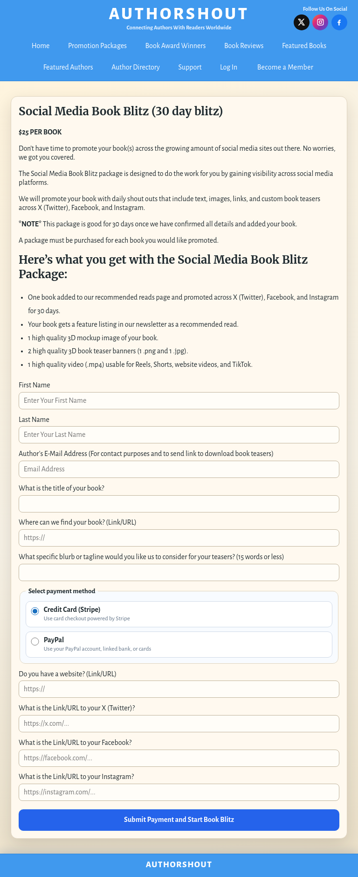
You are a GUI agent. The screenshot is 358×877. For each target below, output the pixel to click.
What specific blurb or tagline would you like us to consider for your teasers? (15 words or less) (151, 557)
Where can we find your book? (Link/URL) (78, 522)
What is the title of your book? (61, 488)
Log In (228, 67)
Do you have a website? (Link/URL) (68, 674)
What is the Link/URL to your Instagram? (76, 776)
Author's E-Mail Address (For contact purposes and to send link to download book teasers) (146, 453)
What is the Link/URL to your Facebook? (75, 742)
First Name (34, 385)
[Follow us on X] (302, 22)
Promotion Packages (97, 45)
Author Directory (135, 67)
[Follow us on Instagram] (320, 22)
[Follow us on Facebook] (339, 22)
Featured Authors (68, 67)
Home (41, 45)
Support (190, 67)
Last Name (34, 419)
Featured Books (304, 45)
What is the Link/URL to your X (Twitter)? (77, 708)
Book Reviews (243, 45)
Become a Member (285, 67)
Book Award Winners (175, 45)
